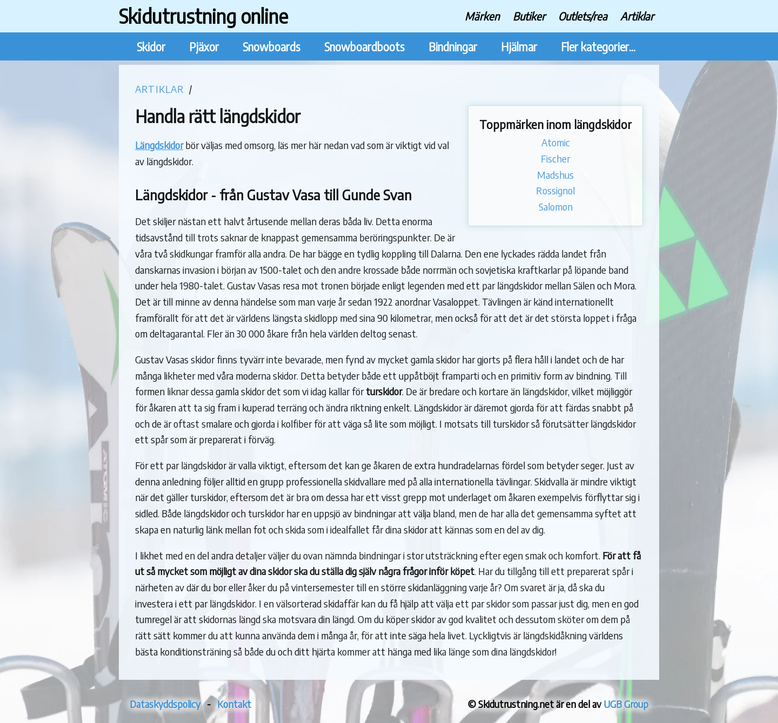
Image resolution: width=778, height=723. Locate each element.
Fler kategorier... (598, 46)
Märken (482, 16)
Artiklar (637, 16)
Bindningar (452, 46)
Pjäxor (204, 46)
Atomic (555, 142)
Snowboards (271, 46)
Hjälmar (519, 46)
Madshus (555, 174)
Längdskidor (159, 145)
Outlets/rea (582, 16)
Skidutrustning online (203, 16)
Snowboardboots (364, 46)
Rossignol (555, 190)
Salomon (556, 206)
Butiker (529, 16)
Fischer (555, 158)
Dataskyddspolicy (165, 704)
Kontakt (234, 704)
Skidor (151, 46)
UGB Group (625, 704)
